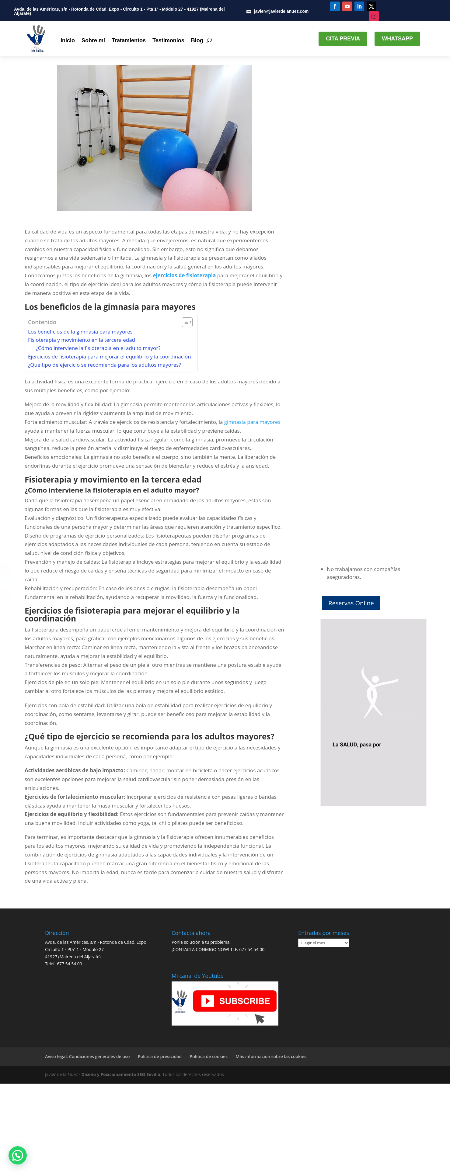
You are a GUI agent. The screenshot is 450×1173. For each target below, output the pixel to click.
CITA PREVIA (343, 39)
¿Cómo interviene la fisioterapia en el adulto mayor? (98, 347)
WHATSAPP (397, 39)
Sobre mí (93, 40)
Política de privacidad (160, 1056)
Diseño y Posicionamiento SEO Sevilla (121, 1074)
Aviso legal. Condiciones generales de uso (87, 1056)
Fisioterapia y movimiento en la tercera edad (81, 339)
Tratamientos (129, 40)
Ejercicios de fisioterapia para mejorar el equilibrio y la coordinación (109, 356)
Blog (197, 40)
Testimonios (168, 40)
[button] (18, 1155)
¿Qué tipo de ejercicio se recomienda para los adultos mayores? (104, 364)
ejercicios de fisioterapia (184, 275)
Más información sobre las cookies (270, 1056)
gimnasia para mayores (252, 421)
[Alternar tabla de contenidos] (184, 322)
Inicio (68, 40)
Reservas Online (351, 603)
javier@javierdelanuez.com (281, 11)
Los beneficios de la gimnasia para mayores (80, 331)
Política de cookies (209, 1056)
